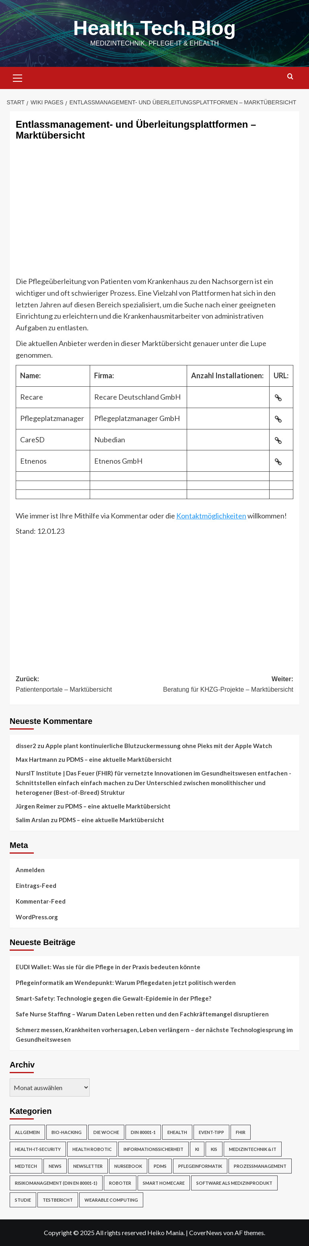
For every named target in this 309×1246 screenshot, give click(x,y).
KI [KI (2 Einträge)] (197, 1149)
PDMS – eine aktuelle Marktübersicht (119, 759)
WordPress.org (37, 917)
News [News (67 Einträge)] (55, 1166)
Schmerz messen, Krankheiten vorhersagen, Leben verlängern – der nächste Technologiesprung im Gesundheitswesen (154, 1034)
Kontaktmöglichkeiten (211, 515)
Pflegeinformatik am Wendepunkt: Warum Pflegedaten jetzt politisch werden (126, 982)
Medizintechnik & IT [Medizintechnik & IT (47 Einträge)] (252, 1149)
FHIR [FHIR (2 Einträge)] (240, 1132)
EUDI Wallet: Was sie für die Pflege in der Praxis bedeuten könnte (108, 966)
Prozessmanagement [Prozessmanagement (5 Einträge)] (260, 1166)
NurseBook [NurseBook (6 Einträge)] (128, 1166)
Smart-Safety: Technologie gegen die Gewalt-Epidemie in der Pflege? (113, 998)
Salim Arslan (32, 819)
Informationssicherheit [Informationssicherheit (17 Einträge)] (153, 1149)
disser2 (26, 745)
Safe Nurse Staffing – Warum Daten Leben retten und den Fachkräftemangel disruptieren (142, 1014)
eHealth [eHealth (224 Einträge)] (177, 1132)
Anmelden (30, 869)
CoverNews (205, 1232)
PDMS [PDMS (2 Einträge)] (160, 1166)
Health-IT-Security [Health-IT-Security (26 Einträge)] (38, 1149)
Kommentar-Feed (41, 901)
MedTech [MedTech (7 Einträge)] (26, 1166)
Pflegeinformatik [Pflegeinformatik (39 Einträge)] (200, 1166)
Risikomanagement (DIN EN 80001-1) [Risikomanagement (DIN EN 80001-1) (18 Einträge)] (56, 1183)
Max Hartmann (36, 759)
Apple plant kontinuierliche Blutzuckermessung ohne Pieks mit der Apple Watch (158, 745)
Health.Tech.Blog (154, 28)
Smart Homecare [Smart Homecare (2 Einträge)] (164, 1183)
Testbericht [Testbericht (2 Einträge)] (58, 1199)
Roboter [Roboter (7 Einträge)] (120, 1183)
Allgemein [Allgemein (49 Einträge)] (27, 1132)
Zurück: (85, 685)
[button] (18, 77)
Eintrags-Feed (36, 885)
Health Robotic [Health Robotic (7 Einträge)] (92, 1149)
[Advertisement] (154, 215)
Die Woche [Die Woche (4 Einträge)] (106, 1132)
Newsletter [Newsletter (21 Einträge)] (88, 1166)
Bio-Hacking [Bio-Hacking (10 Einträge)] (67, 1132)
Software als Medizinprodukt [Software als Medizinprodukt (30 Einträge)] (234, 1183)
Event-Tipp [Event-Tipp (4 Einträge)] (211, 1132)
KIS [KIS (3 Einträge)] (214, 1149)
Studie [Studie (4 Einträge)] (23, 1199)
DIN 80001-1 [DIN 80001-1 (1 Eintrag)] (143, 1132)
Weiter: (223, 685)
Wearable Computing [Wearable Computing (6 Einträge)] (111, 1199)
